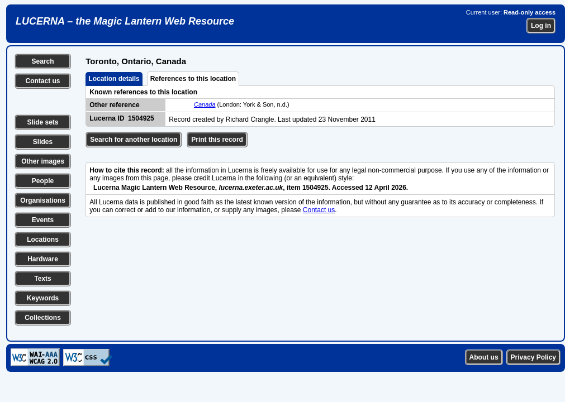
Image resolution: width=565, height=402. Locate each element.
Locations (43, 239)
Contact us (42, 81)
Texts (42, 279)
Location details (113, 79)
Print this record (217, 139)
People (43, 181)
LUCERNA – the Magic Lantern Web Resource (125, 21)
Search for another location (133, 139)
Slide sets (42, 122)
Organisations (42, 200)
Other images (42, 161)
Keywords (43, 298)
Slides (43, 142)
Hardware (42, 259)
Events (43, 220)
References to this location (193, 79)
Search (42, 61)
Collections (43, 318)
